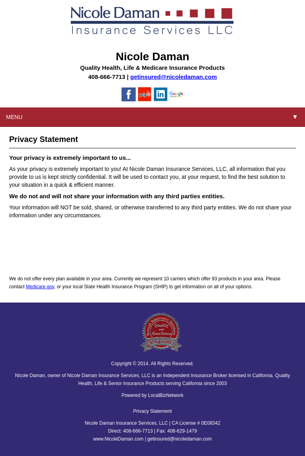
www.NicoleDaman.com (118, 439)
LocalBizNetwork (165, 395)
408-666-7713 (106, 76)
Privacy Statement (152, 411)
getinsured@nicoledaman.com (173, 76)
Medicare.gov (40, 286)
